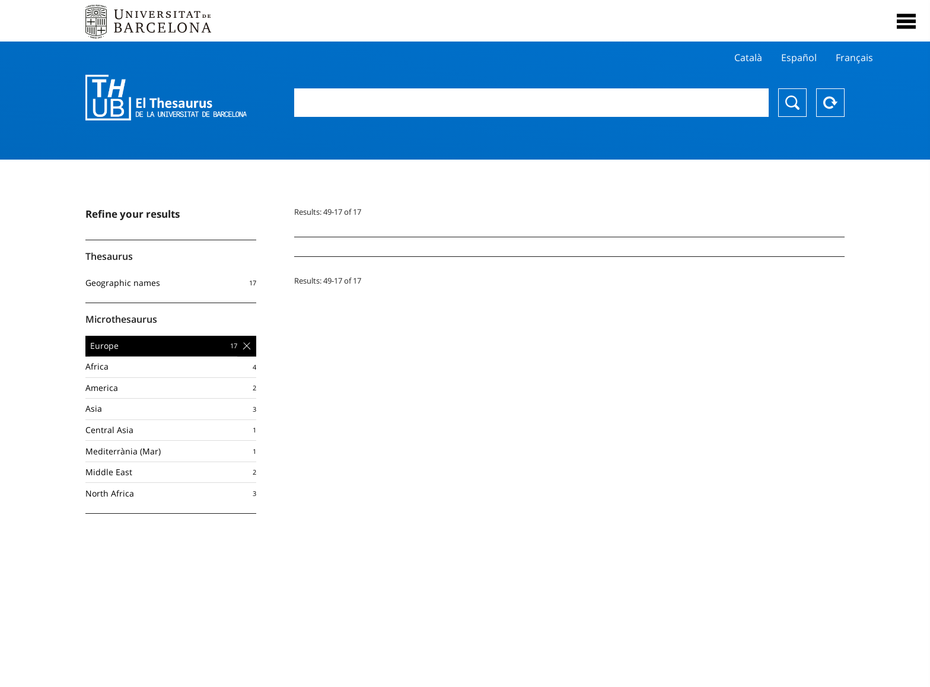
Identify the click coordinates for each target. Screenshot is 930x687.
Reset (830, 102)
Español (799, 57)
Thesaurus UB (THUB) (166, 98)
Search (792, 102)
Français (854, 57)
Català (748, 57)
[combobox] (531, 102)
